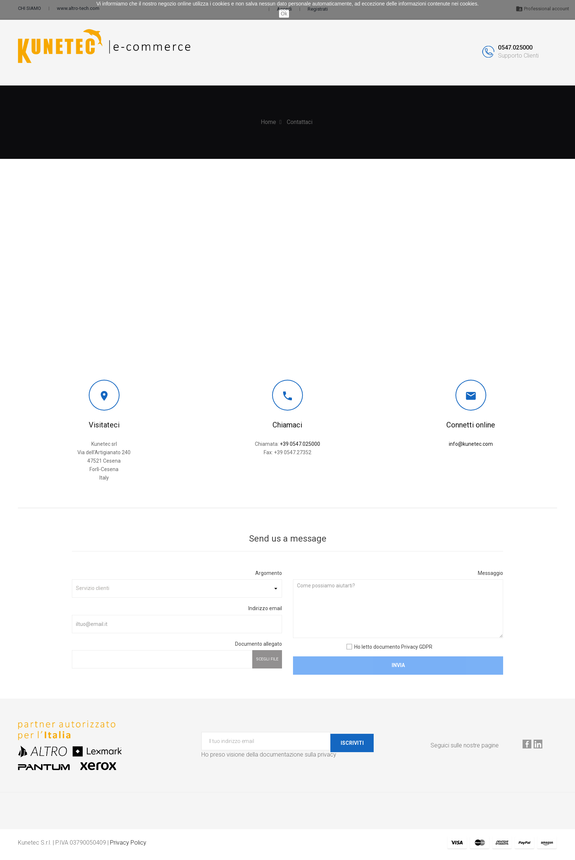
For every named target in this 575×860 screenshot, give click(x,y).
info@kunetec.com (471, 447)
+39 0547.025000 (300, 447)
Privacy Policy (128, 845)
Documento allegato (258, 647)
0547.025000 (515, 49)
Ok (284, 14)
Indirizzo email (265, 612)
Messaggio (490, 576)
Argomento (268, 576)
